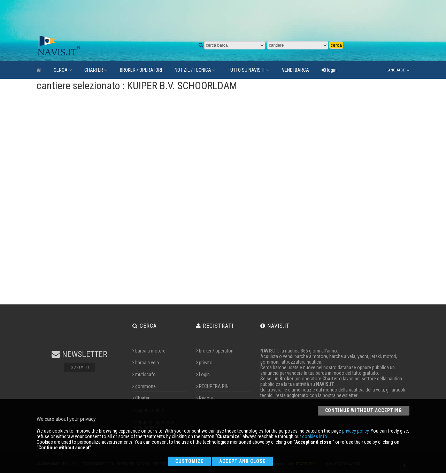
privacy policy (355, 431)
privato (204, 362)
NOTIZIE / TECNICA (195, 70)
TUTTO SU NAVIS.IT (248, 70)
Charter (140, 398)
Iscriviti (79, 367)
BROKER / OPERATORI (141, 70)
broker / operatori (214, 351)
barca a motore (149, 351)
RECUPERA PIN (212, 386)
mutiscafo (144, 374)
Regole (204, 398)
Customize (189, 461)
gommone (144, 386)
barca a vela (145, 362)
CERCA (63, 70)
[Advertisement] (200, 17)
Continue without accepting (363, 410)
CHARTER (95, 70)
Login (203, 374)
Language (397, 70)
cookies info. (315, 436)
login (329, 70)
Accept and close (242, 461)
